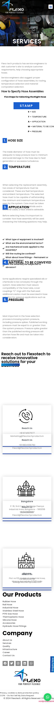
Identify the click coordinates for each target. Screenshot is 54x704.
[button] (50, 5)
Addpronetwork (46, 701)
